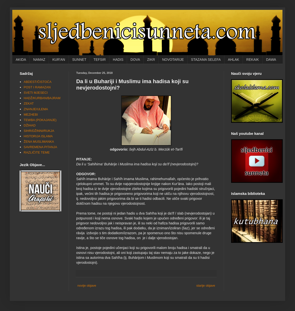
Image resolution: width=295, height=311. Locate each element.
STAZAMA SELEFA (206, 60)
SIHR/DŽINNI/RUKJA (39, 131)
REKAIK (252, 60)
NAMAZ (39, 60)
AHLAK (233, 60)
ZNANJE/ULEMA (36, 109)
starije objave (205, 285)
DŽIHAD (29, 125)
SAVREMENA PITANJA (40, 147)
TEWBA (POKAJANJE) (40, 120)
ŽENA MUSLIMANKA (39, 141)
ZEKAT (29, 103)
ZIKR (151, 60)
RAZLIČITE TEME (37, 152)
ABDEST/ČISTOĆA (37, 82)
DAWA (271, 60)
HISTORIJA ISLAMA (38, 136)
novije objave (86, 285)
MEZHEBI (31, 114)
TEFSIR (99, 60)
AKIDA (21, 60)
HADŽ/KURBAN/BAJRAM (42, 98)
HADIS (118, 60)
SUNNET (79, 60)
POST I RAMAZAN (37, 87)
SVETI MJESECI (36, 92)
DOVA (135, 60)
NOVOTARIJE (173, 60)
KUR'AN (58, 60)
